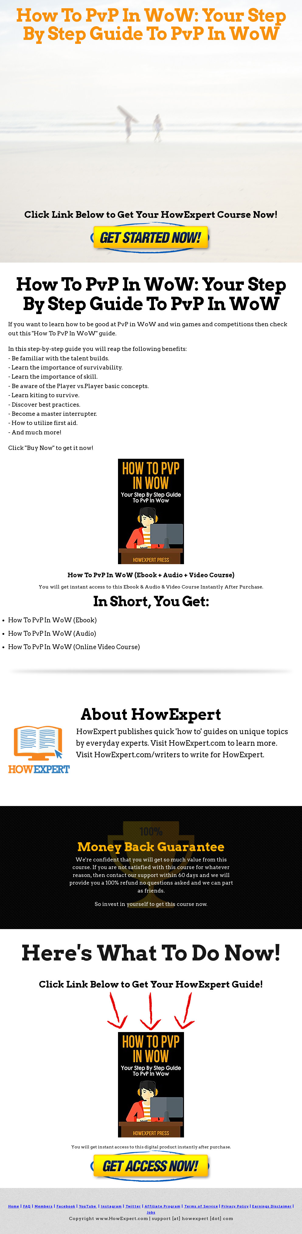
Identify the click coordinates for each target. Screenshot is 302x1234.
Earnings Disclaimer (272, 1206)
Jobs (151, 1212)
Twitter (133, 1206)
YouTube (87, 1206)
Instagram (111, 1206)
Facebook (66, 1206)
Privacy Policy (235, 1206)
